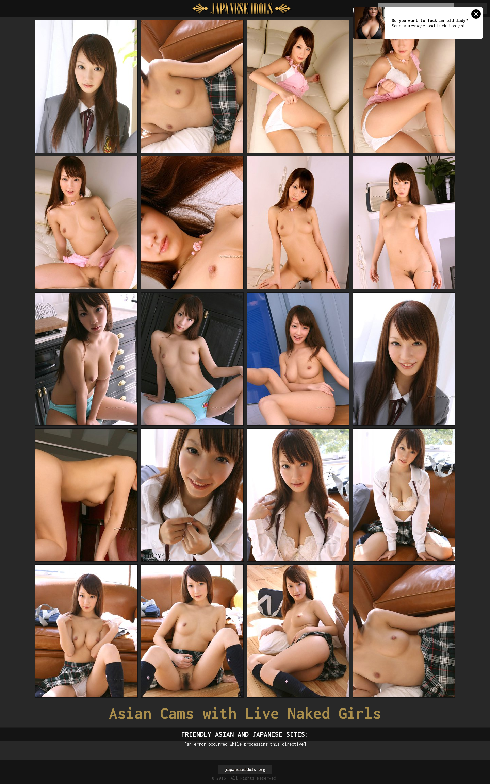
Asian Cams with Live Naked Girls (245, 713)
